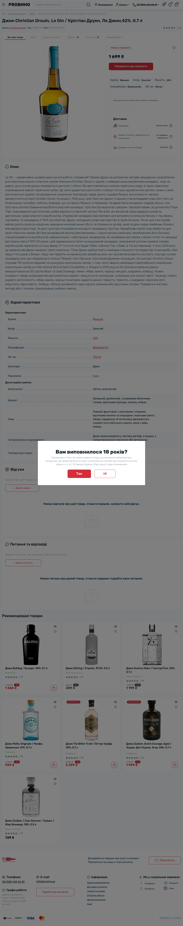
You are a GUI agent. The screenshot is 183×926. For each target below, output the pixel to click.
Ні (105, 474)
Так (79, 474)
